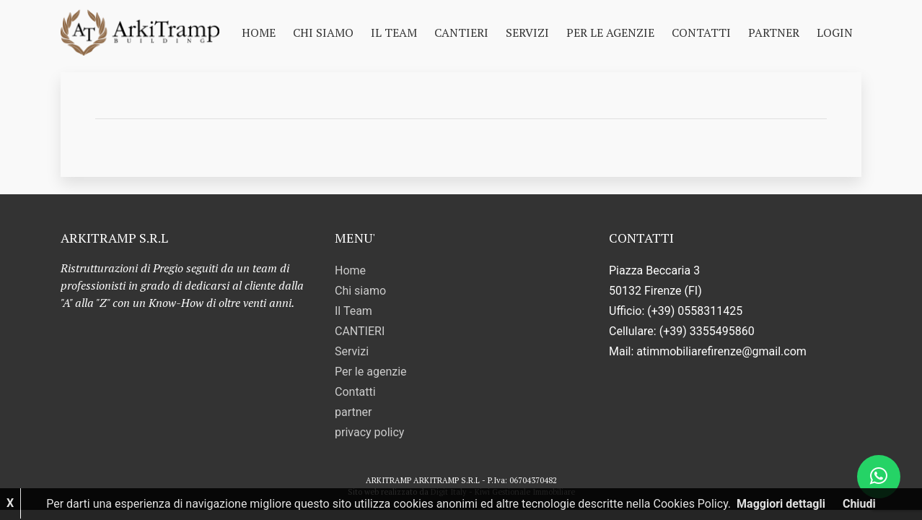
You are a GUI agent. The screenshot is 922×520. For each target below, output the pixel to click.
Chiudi (859, 504)
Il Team (394, 32)
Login (835, 32)
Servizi (527, 32)
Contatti (701, 32)
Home (259, 32)
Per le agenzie (610, 32)
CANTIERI (461, 32)
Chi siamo (323, 32)
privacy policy (369, 432)
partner (773, 32)
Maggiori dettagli (781, 504)
